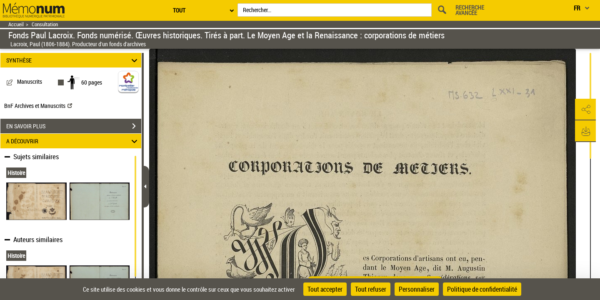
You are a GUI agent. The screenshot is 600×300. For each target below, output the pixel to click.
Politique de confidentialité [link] (482, 289)
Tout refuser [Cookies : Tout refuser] (370, 289)
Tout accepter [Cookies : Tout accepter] (325, 289)
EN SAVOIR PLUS (73, 126)
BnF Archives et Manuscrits (38, 106)
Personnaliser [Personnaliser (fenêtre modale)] (417, 289)
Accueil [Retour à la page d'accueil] (16, 24)
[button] (585, 109)
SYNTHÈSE (73, 60)
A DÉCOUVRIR (73, 141)
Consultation (45, 24)
